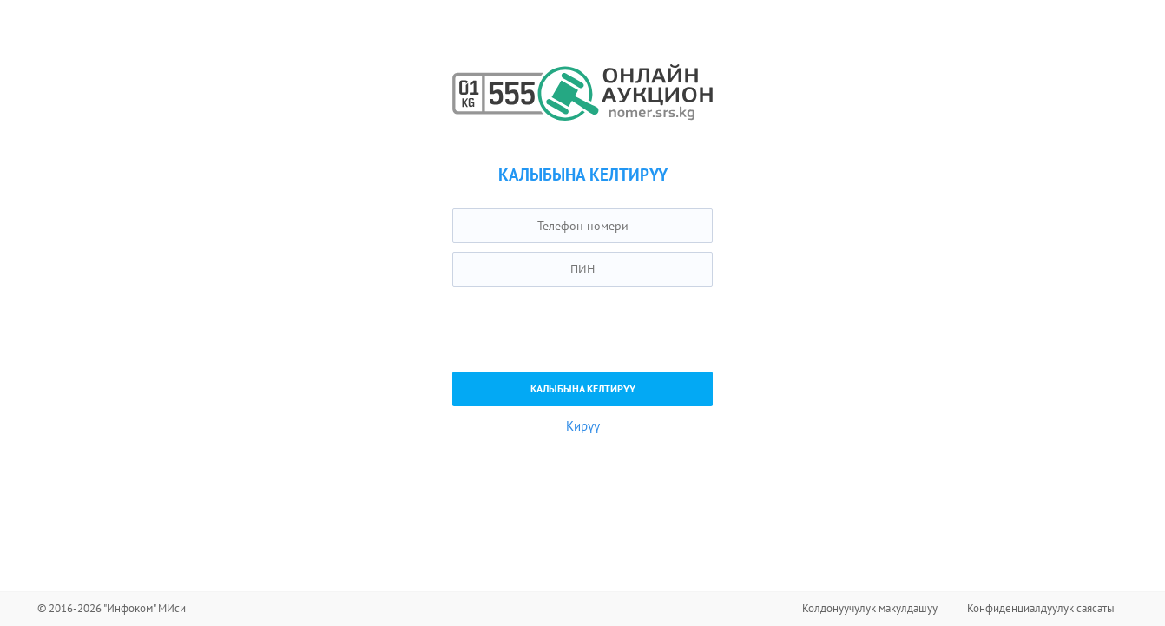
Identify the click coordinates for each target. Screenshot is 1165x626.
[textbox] (582, 225)
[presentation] (584, 329)
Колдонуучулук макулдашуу (870, 608)
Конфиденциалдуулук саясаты (1041, 608)
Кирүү (583, 426)
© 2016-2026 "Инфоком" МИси (111, 608)
